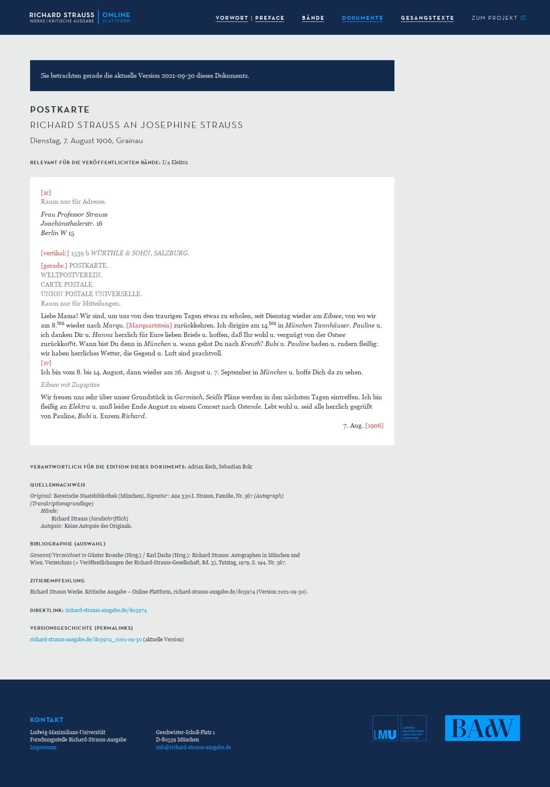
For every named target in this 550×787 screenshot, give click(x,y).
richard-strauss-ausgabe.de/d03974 (106, 610)
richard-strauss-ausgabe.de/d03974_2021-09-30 (86, 639)
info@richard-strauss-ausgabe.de (193, 747)
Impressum (43, 747)
